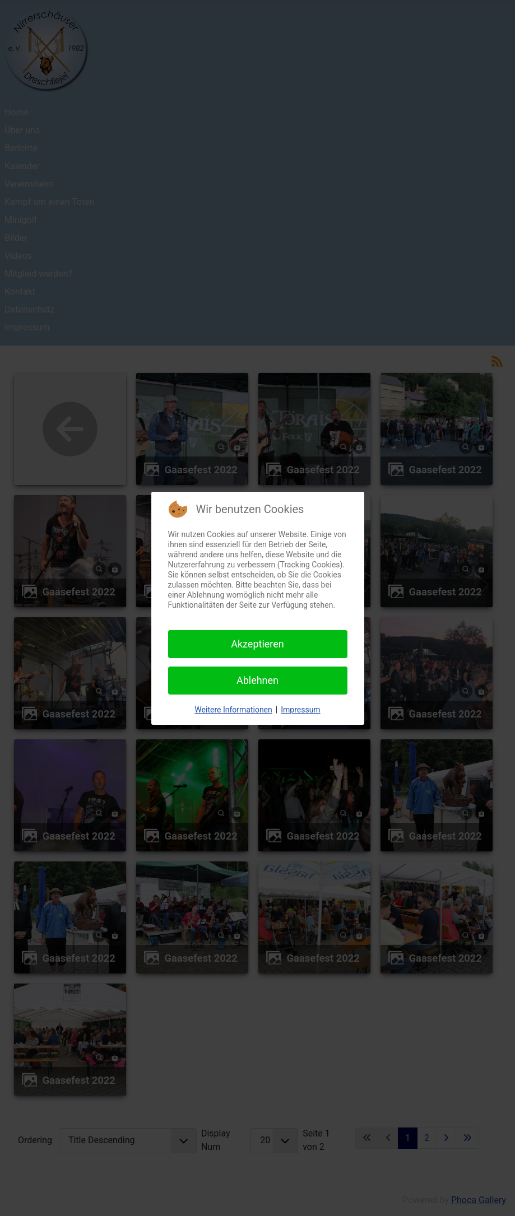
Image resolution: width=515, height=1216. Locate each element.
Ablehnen (257, 680)
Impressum (300, 709)
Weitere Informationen (233, 709)
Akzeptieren (257, 644)
